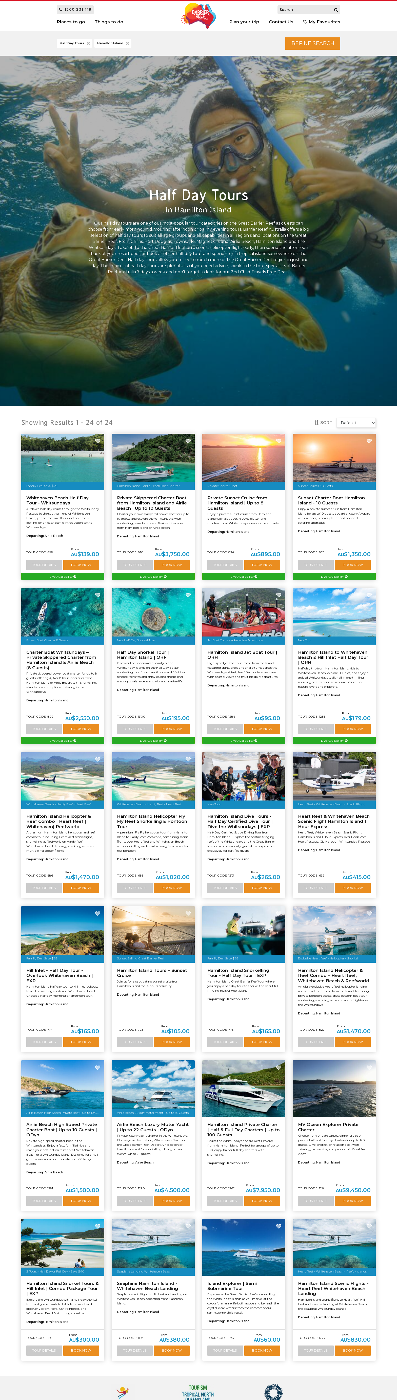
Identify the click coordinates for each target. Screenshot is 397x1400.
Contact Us (281, 21)
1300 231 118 (75, 9)
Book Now (81, 565)
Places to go (71, 21)
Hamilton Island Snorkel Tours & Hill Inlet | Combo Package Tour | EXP (62, 1288)
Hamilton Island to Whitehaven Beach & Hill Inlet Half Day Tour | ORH (333, 657)
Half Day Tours (75, 43)
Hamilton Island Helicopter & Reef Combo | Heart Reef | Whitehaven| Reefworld (58, 821)
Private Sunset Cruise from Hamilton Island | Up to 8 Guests (237, 503)
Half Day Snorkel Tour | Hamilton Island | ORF (143, 655)
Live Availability (63, 576)
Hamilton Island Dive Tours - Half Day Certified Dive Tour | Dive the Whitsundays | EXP (240, 821)
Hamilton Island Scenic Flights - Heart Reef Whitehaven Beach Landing (333, 1288)
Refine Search (312, 43)
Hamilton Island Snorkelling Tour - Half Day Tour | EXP (238, 973)
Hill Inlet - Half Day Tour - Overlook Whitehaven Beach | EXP (59, 975)
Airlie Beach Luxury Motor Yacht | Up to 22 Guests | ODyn (153, 1127)
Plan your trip (244, 21)
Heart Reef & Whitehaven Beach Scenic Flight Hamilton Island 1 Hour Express (334, 821)
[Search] (336, 9)
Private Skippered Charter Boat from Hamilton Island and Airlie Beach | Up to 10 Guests (152, 503)
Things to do (109, 21)
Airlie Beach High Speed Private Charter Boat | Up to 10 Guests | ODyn (61, 1129)
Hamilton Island (113, 43)
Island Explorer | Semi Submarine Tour (232, 1286)
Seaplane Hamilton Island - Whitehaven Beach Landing (147, 1286)
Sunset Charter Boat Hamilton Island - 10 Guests (331, 500)
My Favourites (321, 21)
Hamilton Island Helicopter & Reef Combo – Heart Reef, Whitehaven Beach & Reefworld (333, 975)
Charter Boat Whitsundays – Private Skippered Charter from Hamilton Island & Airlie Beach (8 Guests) (61, 660)
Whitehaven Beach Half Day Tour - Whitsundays (57, 500)
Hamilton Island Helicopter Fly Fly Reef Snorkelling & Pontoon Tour (152, 821)
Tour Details (44, 565)
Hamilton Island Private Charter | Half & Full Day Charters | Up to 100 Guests (243, 1129)
